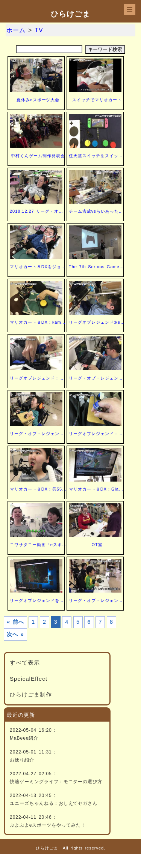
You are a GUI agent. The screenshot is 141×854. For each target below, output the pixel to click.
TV (39, 30)
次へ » (15, 634)
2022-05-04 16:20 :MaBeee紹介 (33, 734)
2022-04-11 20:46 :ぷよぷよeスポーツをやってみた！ (48, 821)
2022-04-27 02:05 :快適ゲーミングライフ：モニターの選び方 (56, 777)
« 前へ (15, 622)
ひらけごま (70, 14)
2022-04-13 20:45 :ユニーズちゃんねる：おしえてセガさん (53, 799)
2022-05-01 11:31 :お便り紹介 (33, 755)
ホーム (16, 30)
